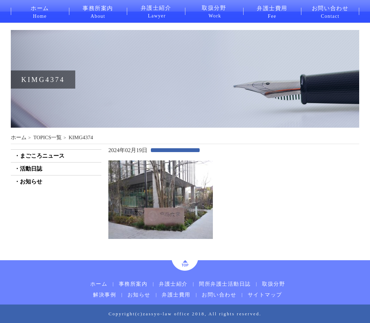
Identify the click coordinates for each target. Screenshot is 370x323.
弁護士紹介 (156, 11)
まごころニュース (42, 156)
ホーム (40, 11)
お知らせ (31, 182)
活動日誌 (31, 169)
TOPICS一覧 (47, 137)
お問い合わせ (330, 11)
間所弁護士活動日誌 (225, 284)
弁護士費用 (272, 11)
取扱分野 (214, 11)
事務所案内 (98, 11)
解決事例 (104, 295)
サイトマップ (265, 295)
